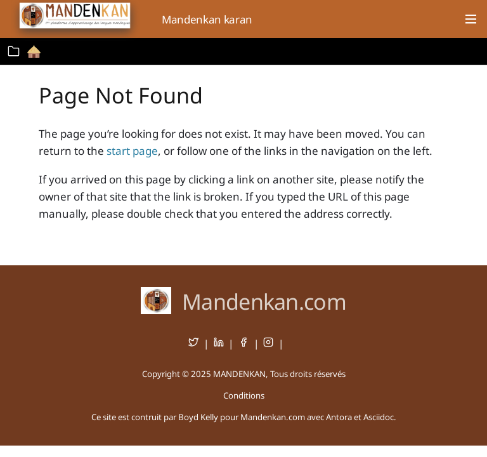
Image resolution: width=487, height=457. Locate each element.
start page (132, 150)
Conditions (243, 395)
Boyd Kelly (198, 417)
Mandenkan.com (264, 301)
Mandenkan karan (207, 19)
